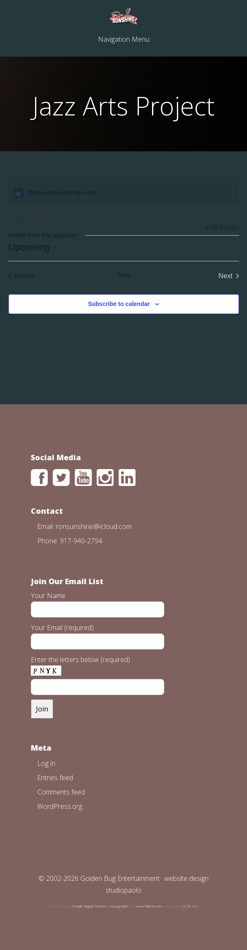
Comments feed (61, 792)
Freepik (77, 906)
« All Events (222, 227)
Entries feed (55, 777)
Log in (46, 763)
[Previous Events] (21, 276)
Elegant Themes (95, 906)
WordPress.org (59, 806)
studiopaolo (123, 890)
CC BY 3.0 (189, 906)
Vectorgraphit (118, 906)
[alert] (123, 192)
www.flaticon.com (149, 906)
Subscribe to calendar (118, 304)
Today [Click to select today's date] (123, 275)
